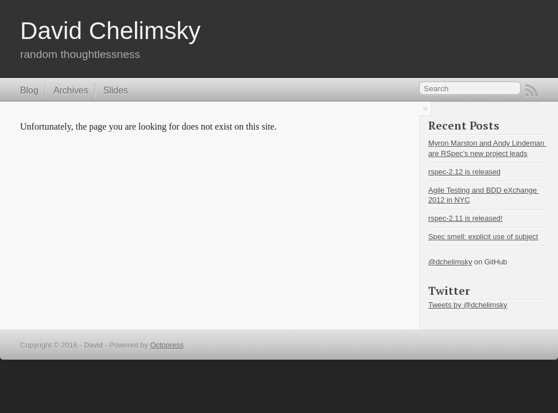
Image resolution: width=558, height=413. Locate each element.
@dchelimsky (450, 262)
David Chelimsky (110, 30)
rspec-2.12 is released (464, 171)
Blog (29, 90)
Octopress (166, 345)
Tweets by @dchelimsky (467, 305)
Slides (115, 90)
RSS (531, 90)
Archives (70, 90)
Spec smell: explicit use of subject (483, 236)
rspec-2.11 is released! (465, 218)
